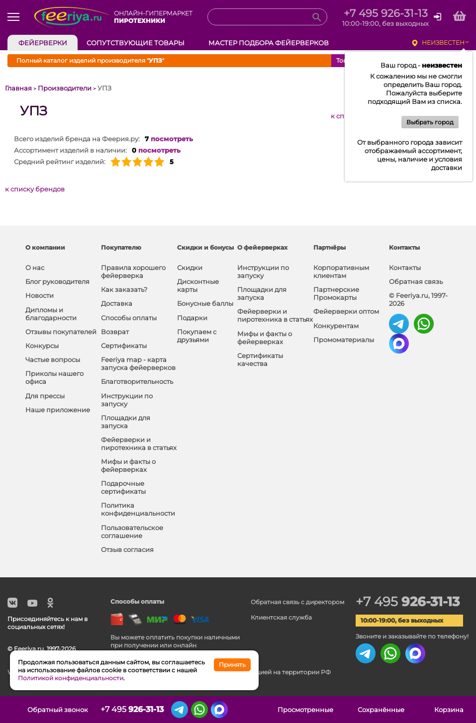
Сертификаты (124, 346)
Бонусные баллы (205, 303)
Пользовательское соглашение (132, 532)
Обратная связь (416, 281)
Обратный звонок (57, 710)
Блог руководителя (57, 281)
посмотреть (172, 139)
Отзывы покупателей (60, 332)
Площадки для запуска (125, 422)
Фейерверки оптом (346, 311)
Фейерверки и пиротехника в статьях (139, 444)
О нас (34, 267)
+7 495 (408, 602)
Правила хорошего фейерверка (133, 271)
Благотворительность (137, 381)
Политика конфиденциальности (138, 509)
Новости (39, 295)
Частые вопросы (52, 359)
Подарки (192, 318)
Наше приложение (57, 410)
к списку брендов (35, 189)
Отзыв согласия (127, 549)
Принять (232, 664)
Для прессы (45, 396)
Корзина (449, 710)
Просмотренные (305, 710)
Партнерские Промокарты (336, 293)
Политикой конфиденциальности (70, 678)
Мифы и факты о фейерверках (128, 465)
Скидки (189, 267)
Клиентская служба (281, 617)
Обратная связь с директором (297, 602)
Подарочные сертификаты (123, 487)
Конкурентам (336, 326)
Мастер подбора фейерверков (268, 43)
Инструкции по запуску (127, 400)
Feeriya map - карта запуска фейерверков (138, 363)
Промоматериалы (343, 340)
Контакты (405, 267)
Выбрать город (430, 122)
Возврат (115, 332)
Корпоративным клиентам (341, 271)
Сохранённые (381, 710)
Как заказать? (124, 289)
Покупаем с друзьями (196, 336)
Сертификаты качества (260, 359)
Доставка (116, 303)
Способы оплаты (129, 318)
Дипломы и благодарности (51, 314)
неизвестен (443, 42)
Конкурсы (42, 346)
